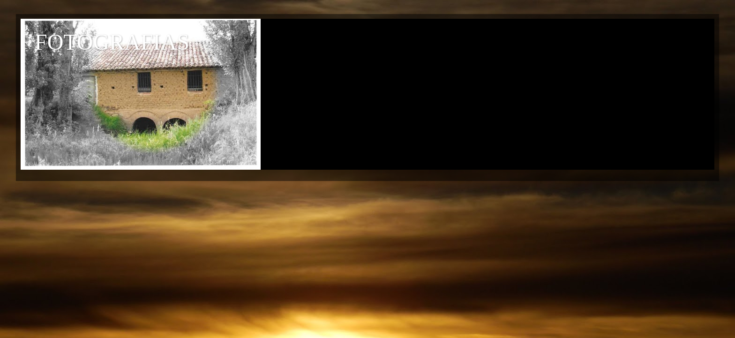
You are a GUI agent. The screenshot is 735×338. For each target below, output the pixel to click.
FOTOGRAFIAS (112, 42)
